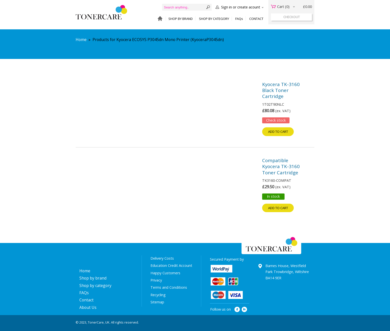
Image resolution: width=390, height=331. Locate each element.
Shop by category (95, 285)
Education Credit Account (171, 265)
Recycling (158, 294)
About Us (88, 307)
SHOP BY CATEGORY (214, 18)
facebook (237, 309)
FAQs (239, 18)
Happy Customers (165, 273)
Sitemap (157, 302)
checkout (291, 17)
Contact (86, 300)
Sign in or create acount (240, 7)
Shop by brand (92, 278)
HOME (158, 19)
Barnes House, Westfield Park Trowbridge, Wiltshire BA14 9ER (287, 271)
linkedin (245, 309)
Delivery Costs (162, 258)
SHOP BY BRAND (180, 18)
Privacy (156, 280)
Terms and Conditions (168, 287)
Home (81, 39)
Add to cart (278, 131)
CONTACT (256, 18)
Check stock (276, 120)
